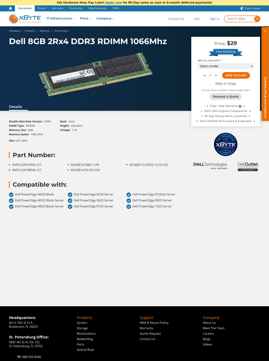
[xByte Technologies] (25, 18)
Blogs (207, 339)
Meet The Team (214, 328)
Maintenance (97, 8)
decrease (205, 75)
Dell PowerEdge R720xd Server (150, 194)
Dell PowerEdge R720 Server (90, 206)
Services (57, 8)
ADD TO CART (236, 75)
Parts (84, 18)
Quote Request (150, 333)
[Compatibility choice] (225, 66)
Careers (208, 333)
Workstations (86, 333)
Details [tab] (15, 106)
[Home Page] (10, 8)
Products (84, 317)
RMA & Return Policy (154, 323)
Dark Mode (252, 8)
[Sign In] (211, 18)
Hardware (25, 8)
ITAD (115, 8)
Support (147, 317)
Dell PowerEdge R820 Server (149, 200)
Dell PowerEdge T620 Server (149, 206)
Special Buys (85, 350)
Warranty (146, 328)
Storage (82, 328)
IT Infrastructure (59, 18)
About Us (209, 323)
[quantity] (210, 75)
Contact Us (147, 339)
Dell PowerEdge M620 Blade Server (36, 206)
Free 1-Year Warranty (224, 106)
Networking (85, 339)
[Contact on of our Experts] (265, 74)
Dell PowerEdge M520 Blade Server (36, 200)
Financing (76, 8)
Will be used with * (210, 60)
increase (216, 75)
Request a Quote (226, 96)
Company (104, 18)
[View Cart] (194, 18)
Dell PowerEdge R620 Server (90, 200)
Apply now (113, 2)
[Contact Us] (173, 18)
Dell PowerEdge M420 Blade (31, 194)
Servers (82, 323)
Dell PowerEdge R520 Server (90, 194)
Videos (207, 344)
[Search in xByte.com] (239, 19)
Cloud (42, 8)
